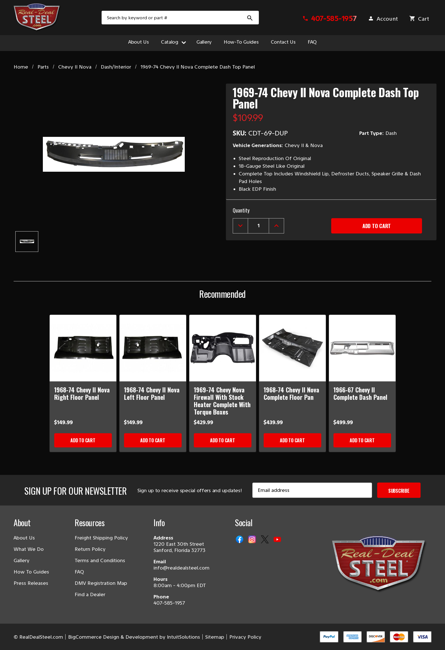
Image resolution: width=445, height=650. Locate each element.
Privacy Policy (245, 637)
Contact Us (283, 42)
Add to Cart (82, 440)
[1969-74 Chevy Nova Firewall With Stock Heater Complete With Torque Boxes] (222, 348)
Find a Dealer (90, 594)
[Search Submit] (250, 17)
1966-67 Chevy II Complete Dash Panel (360, 393)
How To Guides (31, 572)
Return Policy (90, 549)
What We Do (29, 549)
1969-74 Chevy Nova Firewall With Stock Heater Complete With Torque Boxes (222, 400)
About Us (138, 42)
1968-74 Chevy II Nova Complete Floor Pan (291, 393)
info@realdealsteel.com (181, 568)
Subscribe (399, 490)
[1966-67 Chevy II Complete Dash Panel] (362, 348)
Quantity (241, 210)
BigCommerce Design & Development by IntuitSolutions (134, 637)
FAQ (312, 42)
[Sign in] (383, 18)
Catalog (172, 42)
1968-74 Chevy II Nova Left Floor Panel (152, 393)
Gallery (204, 42)
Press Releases (31, 583)
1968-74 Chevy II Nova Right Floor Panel (82, 393)
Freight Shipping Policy (101, 538)
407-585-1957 (169, 603)
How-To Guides (241, 42)
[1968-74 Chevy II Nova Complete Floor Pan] (292, 348)
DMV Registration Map (101, 583)
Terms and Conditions (100, 560)
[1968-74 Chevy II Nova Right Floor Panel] (83, 348)
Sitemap (214, 637)
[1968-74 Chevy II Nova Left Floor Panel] (152, 348)
